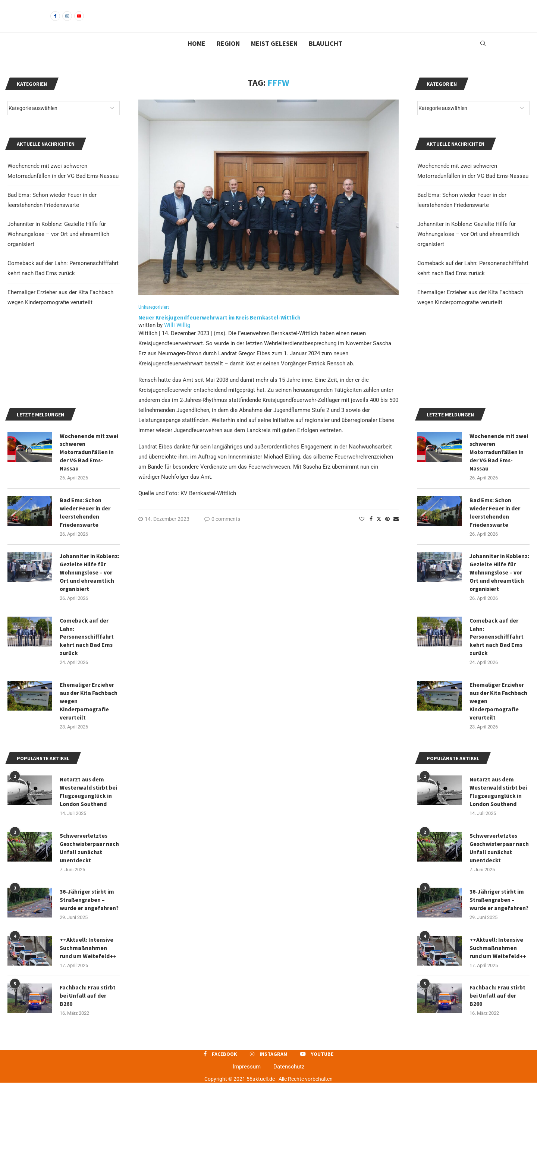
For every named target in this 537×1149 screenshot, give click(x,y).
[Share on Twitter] (378, 531)
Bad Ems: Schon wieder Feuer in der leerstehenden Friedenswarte (495, 564)
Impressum (247, 1132)
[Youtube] (79, 22)
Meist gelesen (274, 56)
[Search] (483, 56)
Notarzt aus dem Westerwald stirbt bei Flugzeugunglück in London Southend (499, 855)
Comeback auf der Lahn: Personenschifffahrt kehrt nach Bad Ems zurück (497, 698)
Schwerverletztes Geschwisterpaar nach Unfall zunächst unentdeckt (498, 912)
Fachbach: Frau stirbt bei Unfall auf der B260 (498, 1061)
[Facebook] (55, 22)
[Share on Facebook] (371, 532)
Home (196, 56)
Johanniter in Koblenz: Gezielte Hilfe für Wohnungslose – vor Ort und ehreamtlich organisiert (468, 246)
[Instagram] (67, 22)
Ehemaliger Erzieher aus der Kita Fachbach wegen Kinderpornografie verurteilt (499, 763)
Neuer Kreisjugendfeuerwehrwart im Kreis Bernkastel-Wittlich (220, 330)
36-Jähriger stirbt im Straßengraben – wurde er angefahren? (499, 965)
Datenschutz (288, 1132)
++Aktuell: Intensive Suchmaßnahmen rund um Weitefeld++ (498, 1013)
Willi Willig (177, 337)
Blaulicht (325, 56)
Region (228, 56)
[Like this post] (361, 532)
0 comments (222, 532)
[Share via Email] (396, 532)
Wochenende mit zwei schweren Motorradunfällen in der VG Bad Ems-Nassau (499, 502)
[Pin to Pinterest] (387, 532)
